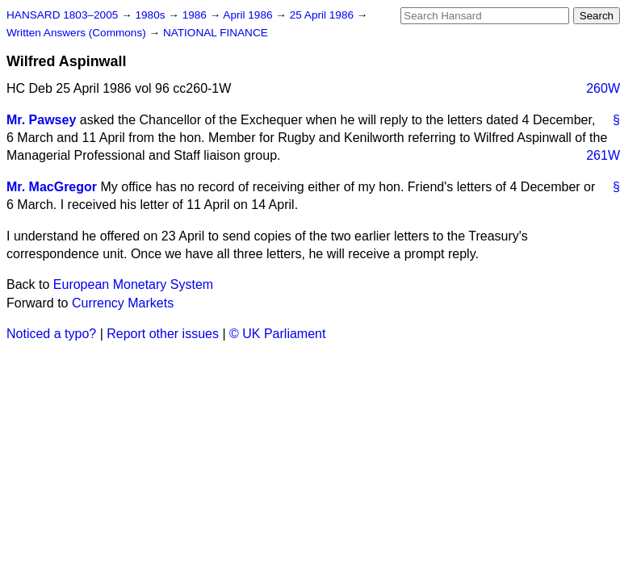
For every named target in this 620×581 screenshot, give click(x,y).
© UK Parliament (277, 334)
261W (603, 155)
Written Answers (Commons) (77, 33)
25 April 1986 (323, 15)
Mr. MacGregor (51, 187)
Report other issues (163, 334)
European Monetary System (133, 284)
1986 (196, 15)
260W (603, 88)
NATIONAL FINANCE (215, 33)
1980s (151, 15)
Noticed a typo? (51, 334)
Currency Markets (123, 303)
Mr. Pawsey (41, 120)
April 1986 (249, 15)
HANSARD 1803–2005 (62, 15)
